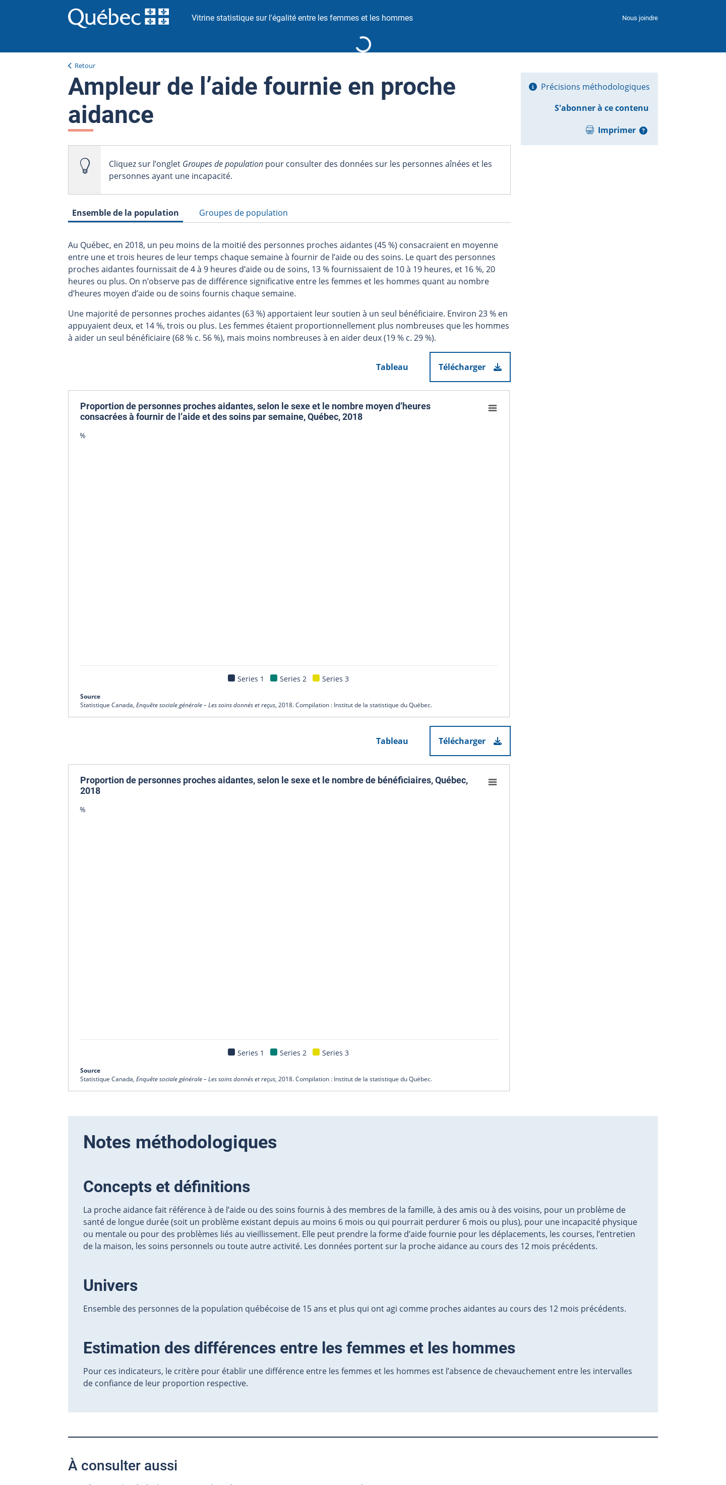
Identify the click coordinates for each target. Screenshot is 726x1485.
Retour (85, 65)
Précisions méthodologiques (595, 86)
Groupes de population (243, 212)
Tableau (392, 367)
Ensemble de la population (125, 212)
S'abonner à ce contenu (602, 107)
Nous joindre (640, 18)
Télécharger (470, 367)
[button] (643, 131)
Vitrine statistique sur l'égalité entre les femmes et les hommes (302, 18)
